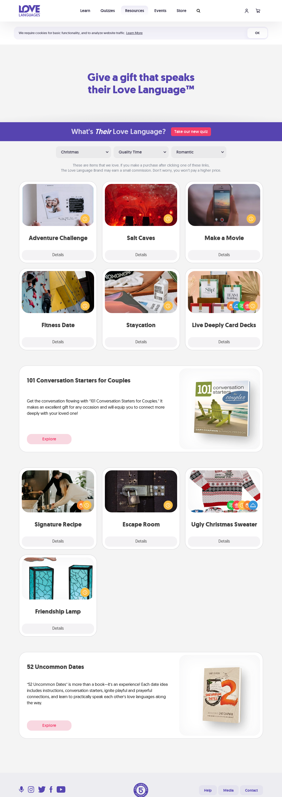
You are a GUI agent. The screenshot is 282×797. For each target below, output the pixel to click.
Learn (85, 10)
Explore (49, 439)
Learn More (134, 33)
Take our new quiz (191, 131)
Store (181, 10)
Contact (251, 790)
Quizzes (107, 10)
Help (208, 790)
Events (160, 10)
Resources (134, 10)
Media (228, 790)
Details (58, 255)
